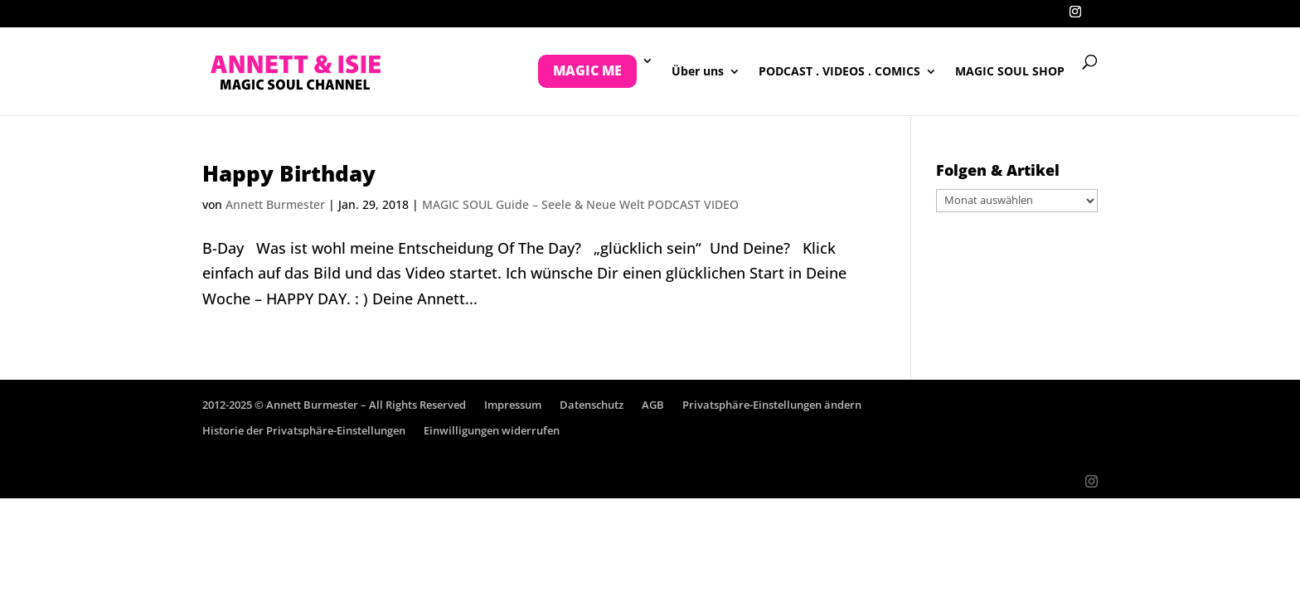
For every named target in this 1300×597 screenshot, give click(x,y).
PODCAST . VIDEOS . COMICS (839, 72)
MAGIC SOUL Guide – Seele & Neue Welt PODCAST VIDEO (580, 204)
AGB (653, 404)
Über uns (698, 72)
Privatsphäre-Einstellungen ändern (771, 404)
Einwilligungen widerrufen (492, 430)
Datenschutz (591, 404)
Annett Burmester (275, 204)
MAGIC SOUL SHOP (1010, 72)
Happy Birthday (289, 173)
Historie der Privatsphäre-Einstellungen (303, 430)
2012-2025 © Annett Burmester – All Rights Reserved (334, 404)
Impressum (512, 404)
